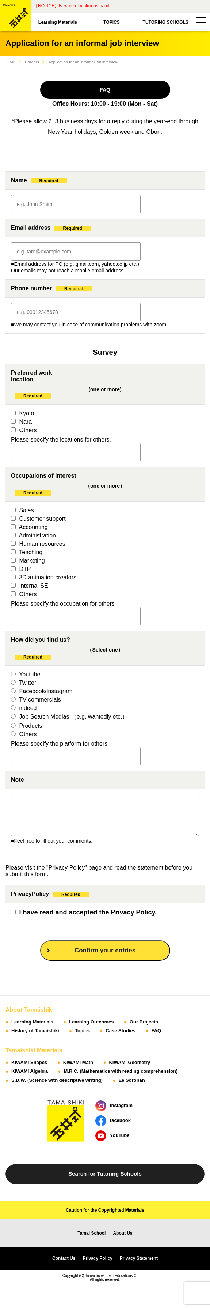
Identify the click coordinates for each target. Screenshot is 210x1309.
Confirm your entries (91, 950)
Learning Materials (57, 22)
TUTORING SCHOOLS (165, 22)
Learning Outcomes (91, 1022)
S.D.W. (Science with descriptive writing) (57, 1080)
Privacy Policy (67, 868)
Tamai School (91, 1233)
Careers (32, 62)
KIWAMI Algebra (29, 1071)
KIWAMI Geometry (129, 1062)
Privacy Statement (139, 1258)
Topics (82, 1030)
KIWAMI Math (78, 1062)
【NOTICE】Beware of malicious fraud (71, 5)
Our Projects (144, 1022)
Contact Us (63, 1258)
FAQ (105, 90)
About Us (122, 1233)
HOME (10, 62)
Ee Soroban (131, 1080)
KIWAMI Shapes (29, 1062)
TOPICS (111, 22)
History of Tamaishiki (35, 1030)
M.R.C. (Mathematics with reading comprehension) (120, 1071)
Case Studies (120, 1030)
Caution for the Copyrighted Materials (105, 1210)
